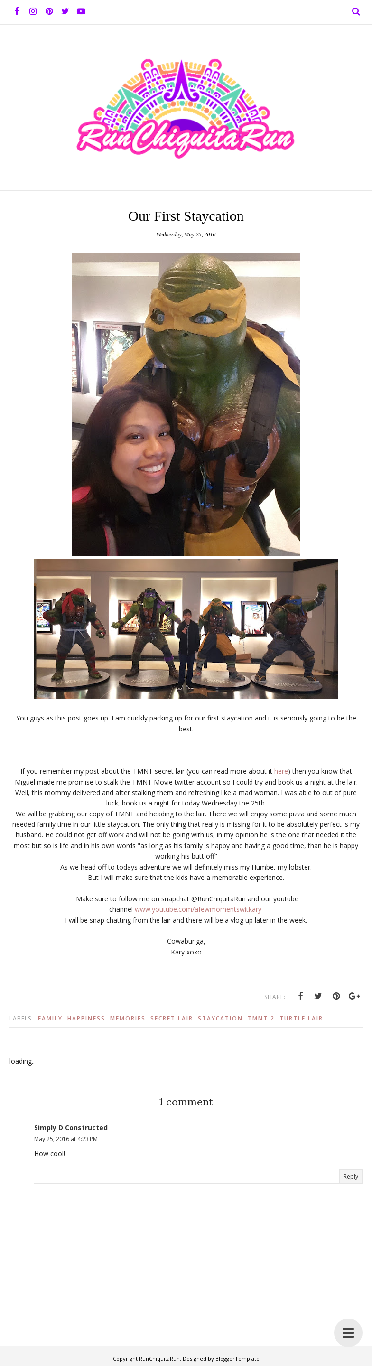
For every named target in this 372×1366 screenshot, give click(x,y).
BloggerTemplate (237, 1358)
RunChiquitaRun (159, 1358)
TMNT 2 (261, 1018)
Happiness (86, 1018)
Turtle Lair (301, 1018)
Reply (351, 1176)
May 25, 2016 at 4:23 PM (66, 1139)
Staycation (220, 1018)
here (281, 771)
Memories (128, 1018)
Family (50, 1018)
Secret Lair (171, 1018)
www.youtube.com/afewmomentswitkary (198, 909)
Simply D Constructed (71, 1127)
